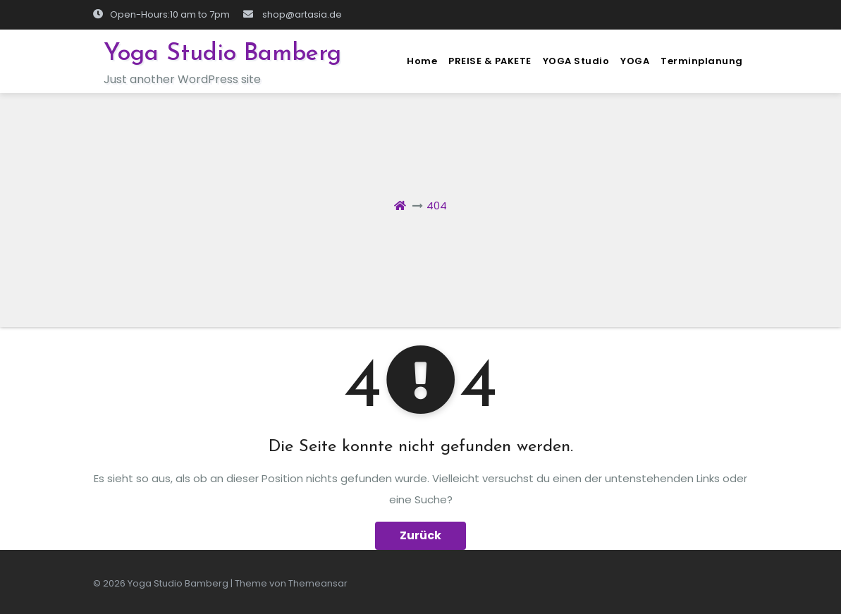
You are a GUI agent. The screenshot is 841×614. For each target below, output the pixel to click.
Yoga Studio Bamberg (222, 54)
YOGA (634, 61)
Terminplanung (702, 61)
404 (436, 205)
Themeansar (318, 583)
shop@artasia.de (292, 14)
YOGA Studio (576, 61)
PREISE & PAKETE (490, 61)
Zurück (420, 535)
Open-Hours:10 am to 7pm (161, 14)
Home (422, 61)
